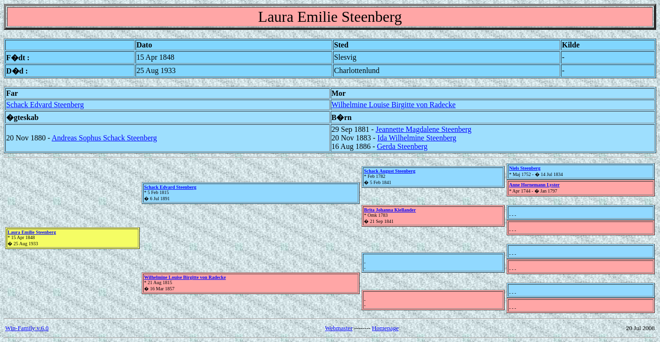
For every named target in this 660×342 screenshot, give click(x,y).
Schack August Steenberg (389, 171)
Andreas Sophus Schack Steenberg (104, 138)
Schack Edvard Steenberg (45, 105)
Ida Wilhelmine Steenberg (416, 138)
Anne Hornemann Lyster (534, 184)
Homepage (385, 328)
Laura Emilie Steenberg (32, 232)
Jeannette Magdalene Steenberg (423, 129)
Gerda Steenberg (402, 146)
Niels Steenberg (524, 168)
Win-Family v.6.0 (26, 328)
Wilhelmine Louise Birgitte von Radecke (394, 105)
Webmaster (339, 328)
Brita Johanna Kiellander (390, 210)
